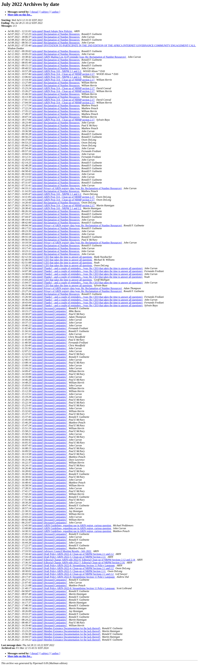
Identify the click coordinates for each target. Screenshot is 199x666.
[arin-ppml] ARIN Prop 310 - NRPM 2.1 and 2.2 (57, 71)
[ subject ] (45, 11)
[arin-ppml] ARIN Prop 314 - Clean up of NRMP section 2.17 (63, 74)
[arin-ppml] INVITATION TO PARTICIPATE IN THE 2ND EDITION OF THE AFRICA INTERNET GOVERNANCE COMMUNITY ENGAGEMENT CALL (114, 45)
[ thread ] (34, 11)
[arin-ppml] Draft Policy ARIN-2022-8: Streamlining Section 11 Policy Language (73, 565)
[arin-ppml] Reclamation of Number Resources (56, 34)
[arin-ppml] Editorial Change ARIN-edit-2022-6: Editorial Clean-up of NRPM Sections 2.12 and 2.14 (84, 559)
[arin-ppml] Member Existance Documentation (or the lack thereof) (66, 628)
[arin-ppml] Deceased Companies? (50, 308)
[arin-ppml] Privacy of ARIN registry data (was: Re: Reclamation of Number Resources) (76, 188)
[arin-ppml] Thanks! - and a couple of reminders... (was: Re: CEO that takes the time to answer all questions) (87, 268)
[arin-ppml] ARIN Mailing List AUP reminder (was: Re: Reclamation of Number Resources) (79, 57)
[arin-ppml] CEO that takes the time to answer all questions (62, 257)
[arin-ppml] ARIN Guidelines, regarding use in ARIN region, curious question (72, 525)
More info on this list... (20, 14)
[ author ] (55, 11)
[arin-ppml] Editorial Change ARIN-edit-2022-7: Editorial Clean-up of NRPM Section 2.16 (78, 562)
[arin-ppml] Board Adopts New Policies (52, 31)
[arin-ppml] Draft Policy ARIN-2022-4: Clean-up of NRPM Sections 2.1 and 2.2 (73, 554)
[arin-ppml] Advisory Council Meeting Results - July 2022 (62, 551)
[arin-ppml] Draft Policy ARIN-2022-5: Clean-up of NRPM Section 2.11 (69, 557)
